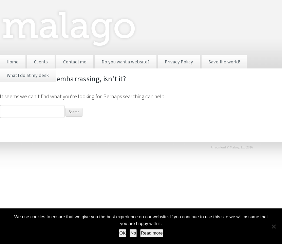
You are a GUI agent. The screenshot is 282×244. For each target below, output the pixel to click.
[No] (273, 226)
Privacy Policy (179, 62)
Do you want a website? (126, 62)
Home (13, 62)
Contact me (75, 62)
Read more (152, 233)
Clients (41, 62)
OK (122, 233)
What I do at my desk (28, 75)
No (133, 233)
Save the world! (224, 62)
